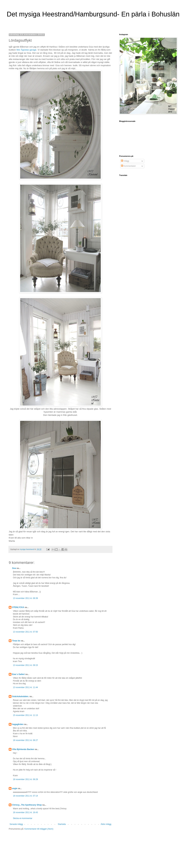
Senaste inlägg (16, 824)
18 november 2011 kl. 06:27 (25, 740)
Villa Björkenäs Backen (23, 749)
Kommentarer (128, 166)
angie (14, 788)
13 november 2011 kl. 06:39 (25, 598)
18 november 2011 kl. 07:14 (25, 796)
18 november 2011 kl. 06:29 (25, 779)
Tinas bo (16, 641)
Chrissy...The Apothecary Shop (27, 805)
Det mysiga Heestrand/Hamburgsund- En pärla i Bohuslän (93, 14)
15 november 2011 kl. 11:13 (25, 715)
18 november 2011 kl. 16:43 (25, 812)
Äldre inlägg (106, 824)
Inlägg (125, 161)
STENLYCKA (18, 607)
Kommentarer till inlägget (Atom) (38, 829)
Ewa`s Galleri (18, 674)
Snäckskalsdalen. (20, 696)
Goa (14, 568)
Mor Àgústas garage (26, 50)
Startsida (62, 824)
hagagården (17, 724)
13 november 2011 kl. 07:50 (25, 632)
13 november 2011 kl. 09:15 (25, 665)
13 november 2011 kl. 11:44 (25, 687)
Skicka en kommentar (22, 818)
